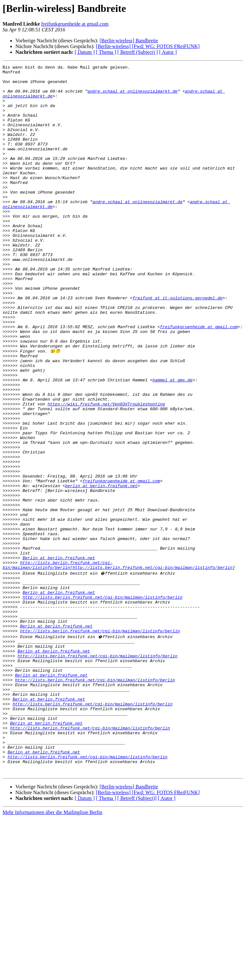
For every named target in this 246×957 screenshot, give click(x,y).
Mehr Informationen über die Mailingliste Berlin (52, 951)
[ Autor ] (168, 52)
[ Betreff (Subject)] (136, 937)
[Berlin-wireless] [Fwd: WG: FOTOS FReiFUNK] (148, 46)
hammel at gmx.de (172, 443)
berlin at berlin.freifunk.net (101, 570)
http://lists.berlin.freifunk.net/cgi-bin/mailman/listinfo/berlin (102, 702)
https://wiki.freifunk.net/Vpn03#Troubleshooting (106, 472)
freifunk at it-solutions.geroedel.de (178, 345)
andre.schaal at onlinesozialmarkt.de (132, 97)
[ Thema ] (106, 52)
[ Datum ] (84, 52)
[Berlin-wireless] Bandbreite (129, 40)
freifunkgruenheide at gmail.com (75, 24)
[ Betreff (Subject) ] (137, 52)
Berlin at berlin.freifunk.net (58, 656)
